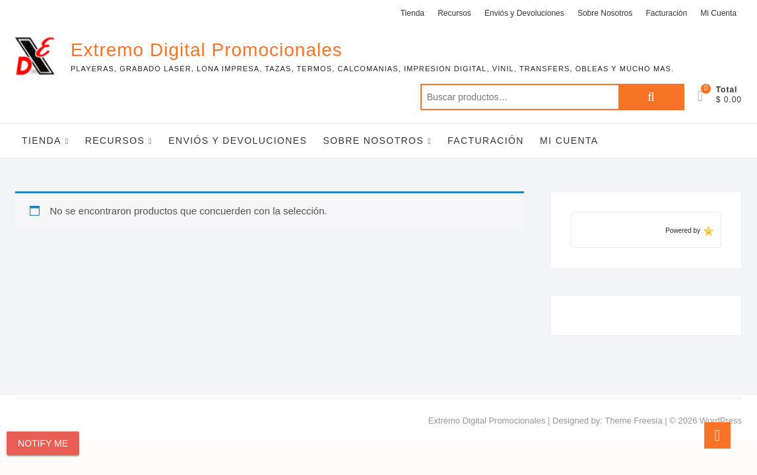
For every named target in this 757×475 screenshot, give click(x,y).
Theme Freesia (633, 421)
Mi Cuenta (718, 13)
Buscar (651, 97)
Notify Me (43, 443)
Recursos (454, 13)
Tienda (412, 13)
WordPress (721, 421)
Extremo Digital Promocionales (207, 50)
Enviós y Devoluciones (524, 13)
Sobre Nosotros (604, 13)
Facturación (666, 13)
